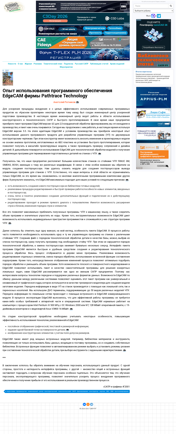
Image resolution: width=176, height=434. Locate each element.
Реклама (38, 64)
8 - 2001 (6, 71)
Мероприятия (66, 67)
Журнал (28, 64)
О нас (20, 64)
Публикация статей (99, 64)
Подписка (68, 64)
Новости (12, 64)
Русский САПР (81, 64)
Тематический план (52, 64)
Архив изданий (117, 64)
